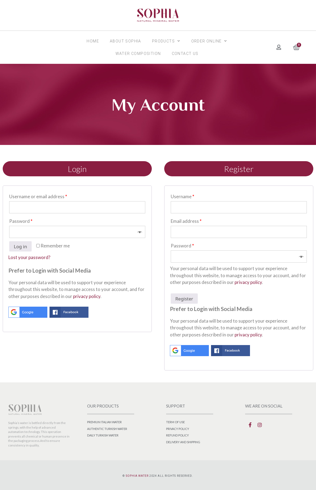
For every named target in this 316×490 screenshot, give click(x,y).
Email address (186, 221)
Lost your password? (29, 257)
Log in (20, 246)
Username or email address (38, 196)
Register (184, 299)
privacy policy (86, 296)
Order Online (209, 41)
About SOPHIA (125, 41)
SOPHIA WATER (137, 475)
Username (182, 196)
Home (93, 41)
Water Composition (138, 53)
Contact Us (185, 53)
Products (166, 41)
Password (20, 221)
